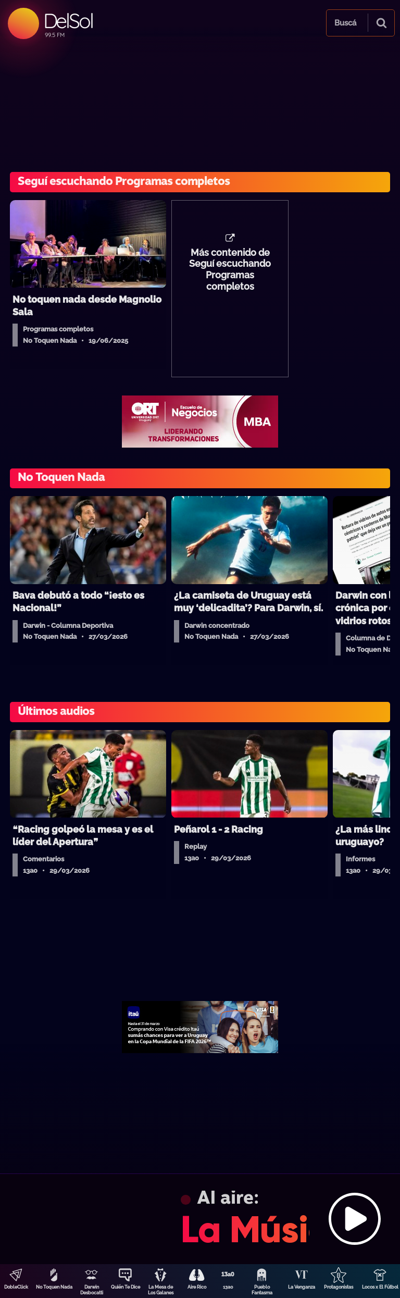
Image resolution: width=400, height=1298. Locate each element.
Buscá (345, 23)
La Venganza (301, 1287)
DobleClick (16, 1287)
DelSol (68, 20)
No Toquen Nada (54, 1287)
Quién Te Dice (125, 1287)
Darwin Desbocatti (91, 1289)
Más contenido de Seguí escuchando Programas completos (230, 270)
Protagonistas (338, 1287)
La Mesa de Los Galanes (160, 1289)
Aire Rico (197, 1287)
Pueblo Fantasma (262, 1289)
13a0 (228, 1287)
